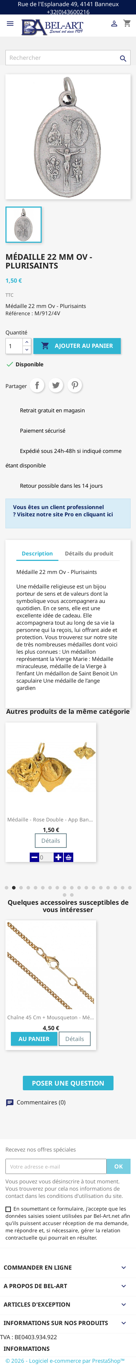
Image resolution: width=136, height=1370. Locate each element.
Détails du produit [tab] (89, 553)
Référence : (19, 313)
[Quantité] (14, 346)
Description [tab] (37, 553)
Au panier (34, 1039)
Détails (50, 841)
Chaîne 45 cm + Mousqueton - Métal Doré (50, 1017)
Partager (37, 385)
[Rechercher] (68, 57)
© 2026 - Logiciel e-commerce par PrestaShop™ (65, 1360)
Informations (27, 1349)
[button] (6, 887)
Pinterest (74, 385)
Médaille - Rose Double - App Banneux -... (50, 819)
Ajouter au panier (77, 346)
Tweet (56, 385)
